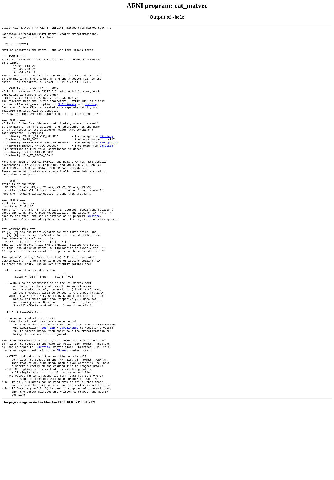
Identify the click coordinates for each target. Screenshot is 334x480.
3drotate (106, 170)
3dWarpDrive (109, 166)
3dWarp (63, 415)
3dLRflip (48, 388)
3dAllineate (67, 120)
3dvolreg (91, 120)
